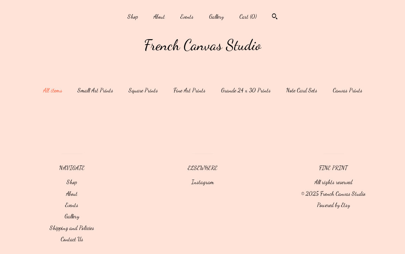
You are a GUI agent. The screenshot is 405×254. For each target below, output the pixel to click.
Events (187, 16)
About (159, 16)
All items (52, 90)
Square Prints (143, 90)
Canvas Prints (347, 90)
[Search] (274, 17)
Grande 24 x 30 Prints (246, 90)
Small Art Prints (95, 90)
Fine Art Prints (189, 90)
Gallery (216, 16)
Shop (133, 16)
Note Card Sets (301, 90)
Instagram (202, 182)
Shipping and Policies (72, 227)
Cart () (248, 16)
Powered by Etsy (333, 204)
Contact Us (72, 239)
